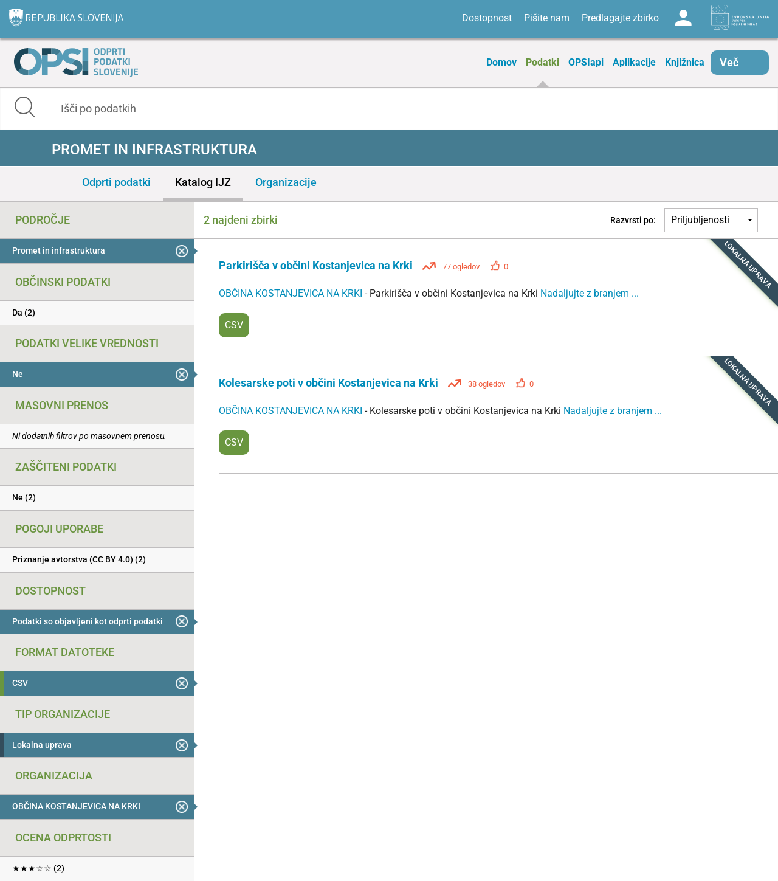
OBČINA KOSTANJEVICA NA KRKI (292, 293)
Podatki (542, 62)
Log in (683, 18)
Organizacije (286, 182)
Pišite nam (547, 18)
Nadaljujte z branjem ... (589, 293)
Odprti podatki (116, 182)
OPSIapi (586, 62)
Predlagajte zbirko (620, 18)
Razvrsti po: (633, 220)
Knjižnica (684, 62)
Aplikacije (634, 62)
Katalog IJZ (203, 182)
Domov (501, 62)
